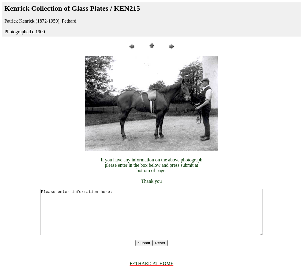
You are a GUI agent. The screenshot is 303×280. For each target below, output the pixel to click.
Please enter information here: (152, 216)
